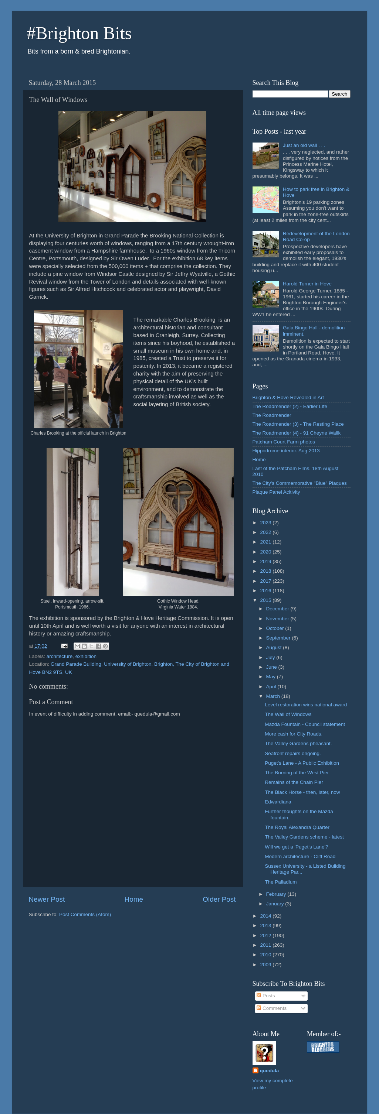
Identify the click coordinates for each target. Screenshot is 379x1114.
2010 (266, 954)
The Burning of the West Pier (297, 772)
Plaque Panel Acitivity (276, 492)
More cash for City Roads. (293, 734)
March (273, 696)
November (278, 618)
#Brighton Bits (79, 33)
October (275, 628)
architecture (60, 656)
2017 (266, 581)
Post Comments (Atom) (85, 914)
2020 (266, 552)
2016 (266, 590)
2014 (266, 916)
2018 (266, 571)
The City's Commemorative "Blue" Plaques (300, 483)
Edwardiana (278, 802)
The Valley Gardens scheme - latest (304, 837)
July (271, 657)
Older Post (219, 899)
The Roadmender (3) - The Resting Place (298, 424)
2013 (266, 925)
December (278, 608)
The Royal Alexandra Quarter (297, 827)
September (279, 638)
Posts (266, 995)
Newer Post (47, 899)
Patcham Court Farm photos (284, 442)
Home (134, 899)
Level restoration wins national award (306, 704)
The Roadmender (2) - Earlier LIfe (290, 406)
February (277, 894)
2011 (266, 945)
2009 (266, 964)
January (275, 903)
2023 (266, 522)
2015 (266, 600)
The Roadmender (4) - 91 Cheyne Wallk (297, 433)
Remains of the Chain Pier (294, 782)
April (272, 686)
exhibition (86, 656)
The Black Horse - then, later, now (302, 792)
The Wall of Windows (288, 714)
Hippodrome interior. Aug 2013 (286, 450)
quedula (269, 1070)
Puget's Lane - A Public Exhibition (302, 763)
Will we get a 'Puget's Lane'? (296, 847)
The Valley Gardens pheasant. (298, 743)
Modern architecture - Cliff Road (300, 856)
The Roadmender (272, 415)
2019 (266, 561)
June (272, 667)
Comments (272, 1008)
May (271, 676)
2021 (266, 542)
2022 (266, 532)
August (274, 647)
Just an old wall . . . (304, 145)
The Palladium (281, 882)
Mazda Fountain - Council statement (305, 724)
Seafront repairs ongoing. (293, 753)
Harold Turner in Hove (307, 284)
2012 (266, 935)
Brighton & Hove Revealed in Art (288, 397)
